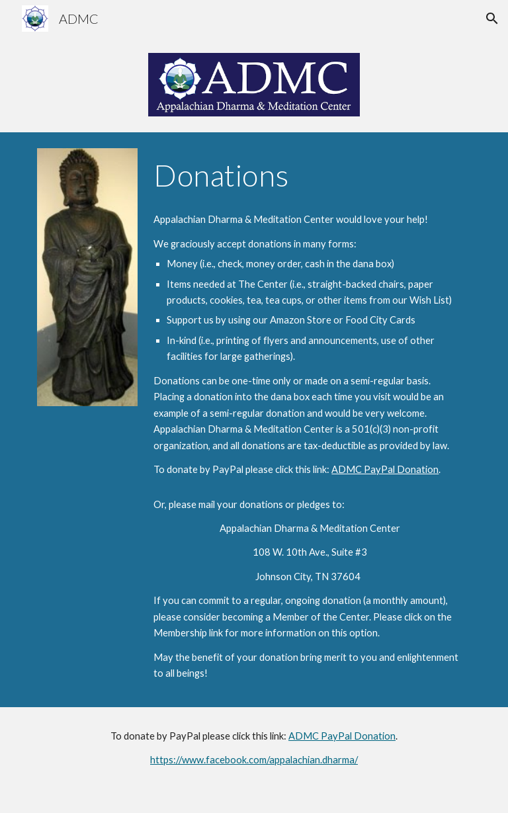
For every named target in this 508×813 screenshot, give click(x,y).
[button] (492, 18)
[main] (309, 175)
